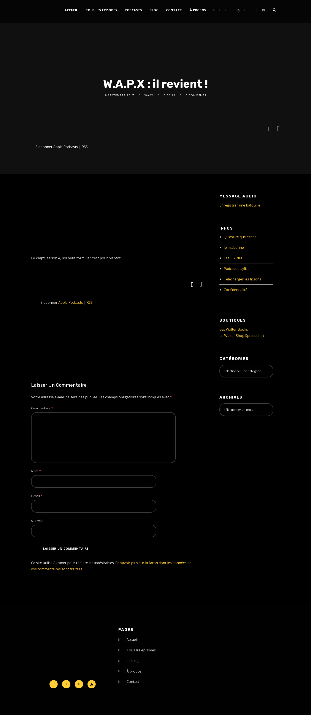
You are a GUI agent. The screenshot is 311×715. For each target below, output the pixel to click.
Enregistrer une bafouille (239, 205)
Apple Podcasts (65, 146)
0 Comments (196, 95)
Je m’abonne (234, 247)
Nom (36, 471)
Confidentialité (235, 289)
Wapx (148, 95)
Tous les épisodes (101, 10)
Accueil (71, 10)
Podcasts (133, 10)
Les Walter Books (233, 329)
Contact (174, 10)
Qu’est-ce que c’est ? (240, 237)
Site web (37, 521)
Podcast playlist (236, 268)
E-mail (36, 496)
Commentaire (42, 408)
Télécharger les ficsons (242, 279)
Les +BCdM (233, 258)
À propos (198, 10)
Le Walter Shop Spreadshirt (241, 335)
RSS (85, 146)
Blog (154, 10)
